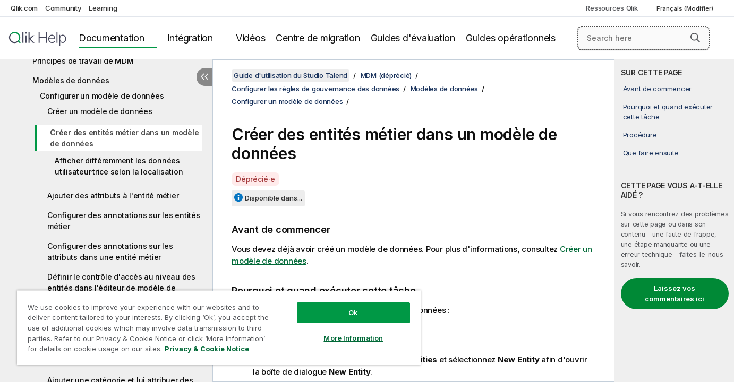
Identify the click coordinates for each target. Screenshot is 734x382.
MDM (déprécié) (386, 75)
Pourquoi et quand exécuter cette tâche (668, 111)
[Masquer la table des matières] (204, 77)
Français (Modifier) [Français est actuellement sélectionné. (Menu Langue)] (685, 8)
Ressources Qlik (611, 8)
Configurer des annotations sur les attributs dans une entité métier (110, 251)
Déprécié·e (255, 179)
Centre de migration (318, 38)
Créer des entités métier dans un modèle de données (124, 138)
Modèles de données (70, 80)
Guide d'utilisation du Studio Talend (290, 75)
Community (63, 8)
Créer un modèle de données (99, 111)
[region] (219, 327)
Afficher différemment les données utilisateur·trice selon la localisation (119, 166)
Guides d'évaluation (413, 38)
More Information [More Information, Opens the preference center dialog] (353, 338)
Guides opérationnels (511, 38)
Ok (353, 312)
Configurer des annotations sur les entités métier (123, 221)
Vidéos (251, 38)
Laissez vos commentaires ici (674, 293)
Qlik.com (24, 8)
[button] (695, 37)
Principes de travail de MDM (82, 60)
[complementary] (674, 220)
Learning (103, 8)
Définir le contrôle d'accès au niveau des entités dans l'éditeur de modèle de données (121, 287)
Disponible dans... (273, 198)
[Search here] (643, 38)
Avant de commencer (657, 88)
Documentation (111, 38)
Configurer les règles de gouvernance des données (315, 88)
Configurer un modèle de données (102, 95)
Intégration (190, 38)
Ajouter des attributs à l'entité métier (112, 195)
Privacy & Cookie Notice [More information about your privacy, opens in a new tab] (207, 348)
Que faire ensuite (651, 153)
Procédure (640, 135)
